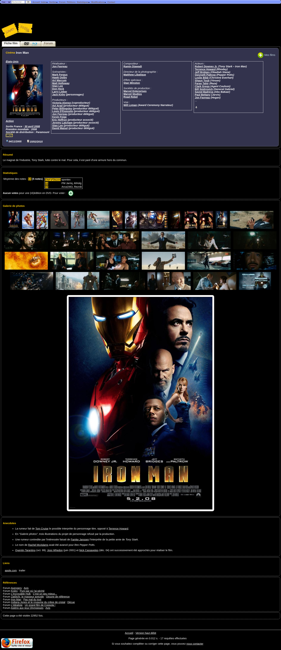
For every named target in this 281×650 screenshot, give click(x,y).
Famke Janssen (80, 539)
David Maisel (60, 128)
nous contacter (194, 643)
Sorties (53, 2)
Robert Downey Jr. (206, 66)
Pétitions (71, 2)
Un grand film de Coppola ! (40, 605)
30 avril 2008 (32, 126)
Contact (111, 2)
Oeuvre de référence (58, 596)
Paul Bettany (202, 94)
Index (44, 2)
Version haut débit (145, 633)
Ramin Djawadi (132, 66)
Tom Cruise (41, 528)
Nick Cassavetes (88, 550)
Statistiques (83, 2)
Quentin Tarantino (25, 550)
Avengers (16, 588)
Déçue (71, 602)
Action (10, 121)
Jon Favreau (59, 66)
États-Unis (12, 61)
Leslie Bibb (202, 77)
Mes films (266, 55)
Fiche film (11, 43)
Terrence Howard (205, 69)
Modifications (98, 2)
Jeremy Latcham (62, 122)
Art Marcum (59, 80)
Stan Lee (57, 86)
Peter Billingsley (62, 108)
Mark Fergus (60, 74)
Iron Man (16, 599)
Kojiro (14, 590)
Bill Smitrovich (204, 89)
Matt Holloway (61, 83)
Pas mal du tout (32, 599)
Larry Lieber (59, 91)
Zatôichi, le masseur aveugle (27, 596)
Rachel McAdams (38, 544)
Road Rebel (130, 96)
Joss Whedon (55, 550)
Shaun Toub (202, 80)
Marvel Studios (132, 94)
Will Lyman (130, 105)
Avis (26, 588)
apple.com (11, 570)
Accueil (36, 2)
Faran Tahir (202, 83)
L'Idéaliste (17, 605)
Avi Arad (57, 105)
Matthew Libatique (134, 74)
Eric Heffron (59, 119)
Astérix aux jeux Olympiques (27, 607)
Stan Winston (131, 82)
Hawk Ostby (59, 77)
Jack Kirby (58, 94)
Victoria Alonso (61, 102)
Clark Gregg (202, 86)
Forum (62, 2)
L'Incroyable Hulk (21, 593)
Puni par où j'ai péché (32, 590)
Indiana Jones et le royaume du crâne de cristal (38, 602)
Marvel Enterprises (135, 91)
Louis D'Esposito (62, 111)
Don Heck (58, 88)
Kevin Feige (59, 116)
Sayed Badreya (204, 91)
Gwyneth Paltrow (205, 74)
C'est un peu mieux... (45, 593)
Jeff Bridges (202, 72)
